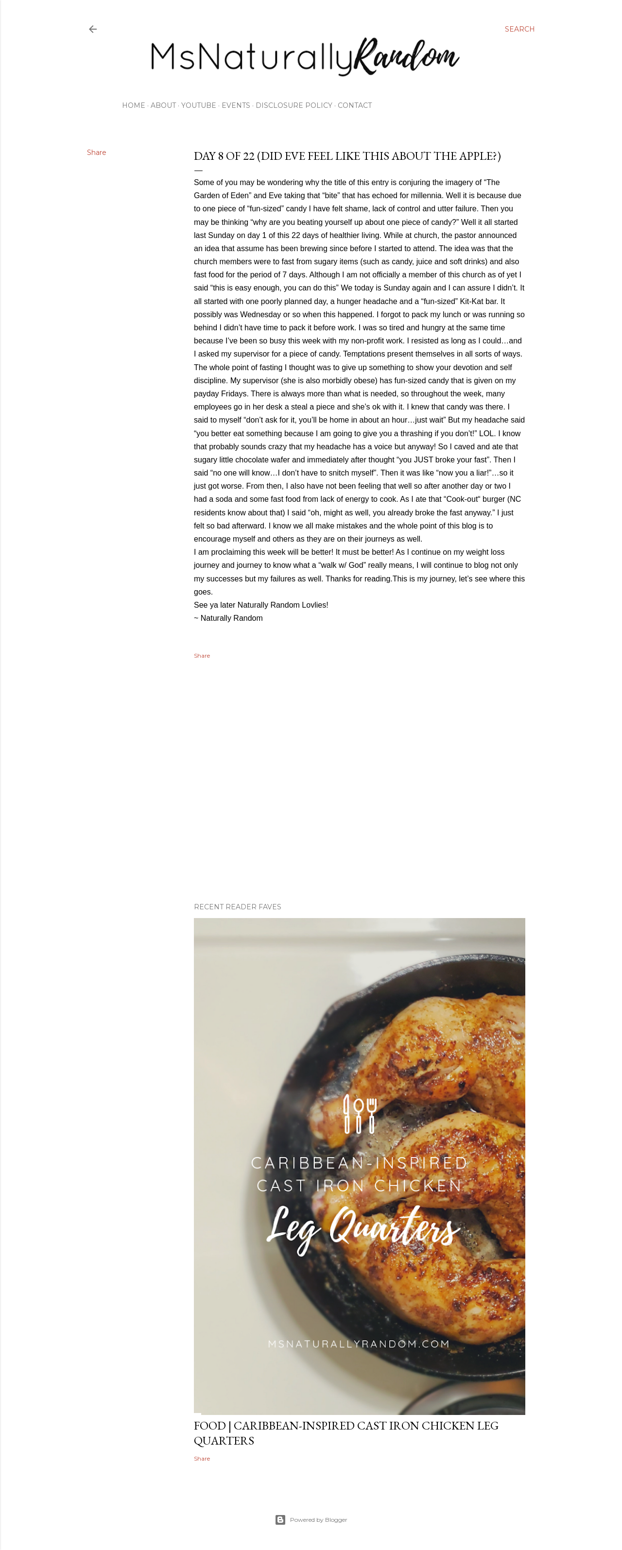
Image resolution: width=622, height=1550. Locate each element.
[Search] (520, 29)
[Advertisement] (359, 810)
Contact (355, 105)
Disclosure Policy (294, 105)
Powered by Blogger (311, 1520)
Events (236, 105)
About (163, 105)
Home (133, 105)
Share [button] (96, 152)
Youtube (198, 105)
